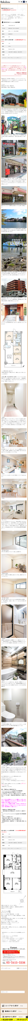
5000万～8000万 (20, 14)
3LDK (2, 15)
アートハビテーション (6, 968)
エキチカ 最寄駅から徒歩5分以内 (10, 15)
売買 (18, 940)
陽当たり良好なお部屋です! (14, 941)
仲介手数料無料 (13, 940)
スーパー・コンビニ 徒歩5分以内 (7, 16)
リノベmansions (17, 16)
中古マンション (5, 940)
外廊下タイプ (5, 941)
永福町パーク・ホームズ (21, 968)
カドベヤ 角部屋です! (21, 15)
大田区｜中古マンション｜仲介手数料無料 (8, 14)
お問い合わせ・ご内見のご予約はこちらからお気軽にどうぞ (11, 57)
